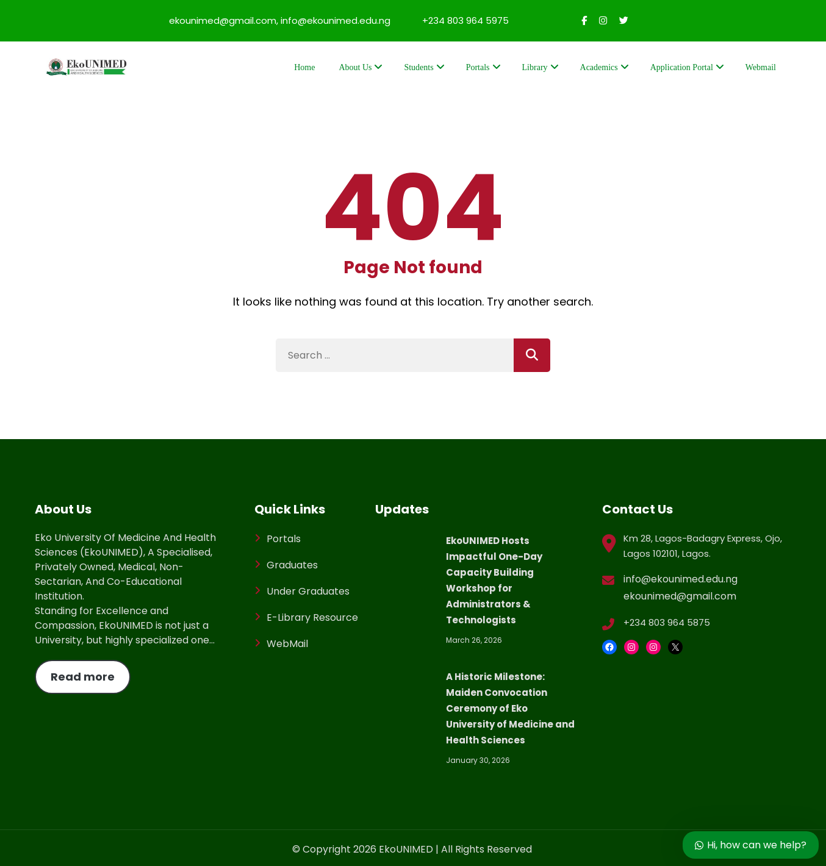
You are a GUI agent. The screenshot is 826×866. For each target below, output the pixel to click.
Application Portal (681, 67)
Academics (599, 67)
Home (304, 67)
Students (418, 67)
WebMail (287, 644)
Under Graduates (308, 591)
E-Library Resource (312, 617)
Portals (478, 67)
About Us (355, 67)
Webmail (760, 67)
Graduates (292, 565)
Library (535, 67)
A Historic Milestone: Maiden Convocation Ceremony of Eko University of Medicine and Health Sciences (510, 708)
